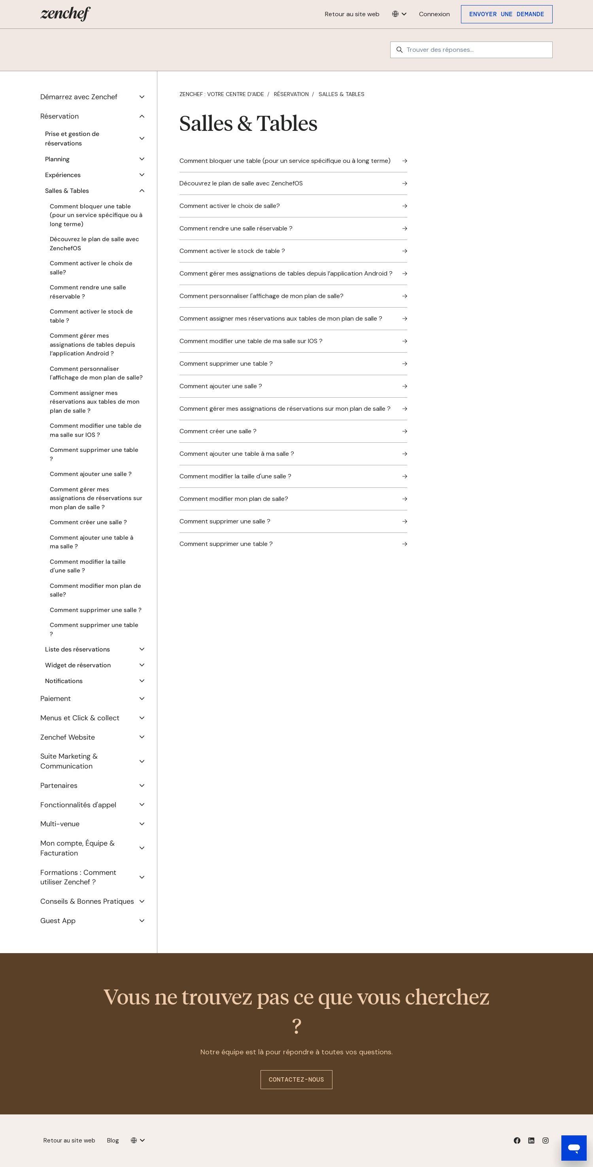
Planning (57, 159)
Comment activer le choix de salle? (91, 267)
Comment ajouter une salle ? (91, 474)
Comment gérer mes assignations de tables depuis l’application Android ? (92, 344)
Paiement (55, 698)
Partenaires (58, 785)
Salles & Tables (341, 94)
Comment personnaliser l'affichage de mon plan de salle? (96, 373)
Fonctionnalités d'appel (78, 805)
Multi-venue (59, 824)
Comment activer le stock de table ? (91, 316)
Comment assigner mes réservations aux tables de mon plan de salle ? (95, 402)
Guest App (58, 920)
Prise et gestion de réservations (72, 138)
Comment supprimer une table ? (94, 454)
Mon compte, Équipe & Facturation (77, 848)
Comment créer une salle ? (88, 522)
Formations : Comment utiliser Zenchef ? (78, 877)
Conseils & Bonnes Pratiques (87, 901)
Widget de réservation (78, 665)
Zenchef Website (67, 737)
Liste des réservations (77, 649)
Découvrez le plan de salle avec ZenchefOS (94, 243)
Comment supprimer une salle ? (96, 610)
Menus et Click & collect (79, 718)
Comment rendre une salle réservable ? (88, 291)
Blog (113, 1140)
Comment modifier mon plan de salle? (95, 590)
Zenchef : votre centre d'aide (221, 94)
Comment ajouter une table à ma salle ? (91, 542)
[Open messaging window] (574, 1148)
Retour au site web (352, 14)
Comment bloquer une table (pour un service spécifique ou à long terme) (96, 215)
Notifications (64, 681)
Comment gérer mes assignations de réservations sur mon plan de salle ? (96, 498)
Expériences (63, 175)
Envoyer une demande (506, 14)
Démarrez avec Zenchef (78, 97)
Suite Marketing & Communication (69, 761)
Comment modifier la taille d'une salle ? (88, 566)
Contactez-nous (296, 1079)
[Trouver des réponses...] (471, 50)
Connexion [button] (434, 14)
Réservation (291, 94)
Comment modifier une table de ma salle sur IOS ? (96, 430)
